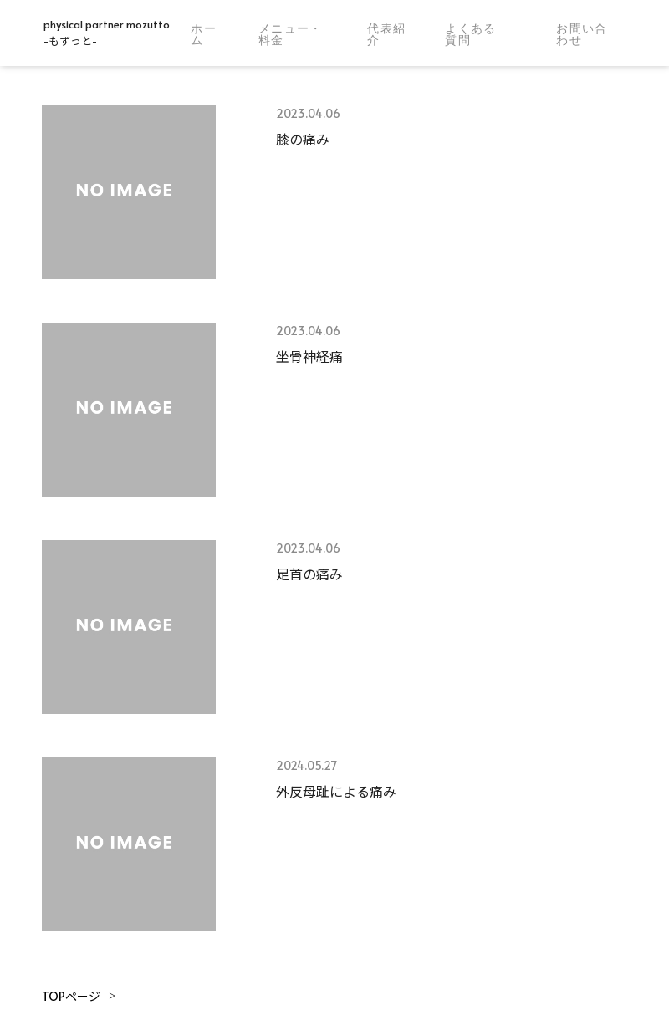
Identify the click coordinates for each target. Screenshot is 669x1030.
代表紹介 (386, 34)
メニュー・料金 (290, 34)
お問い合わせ (582, 34)
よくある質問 (471, 34)
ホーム (204, 34)
